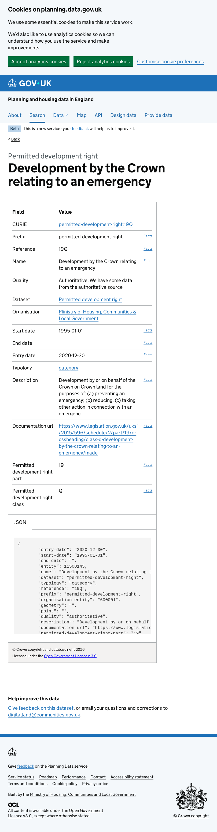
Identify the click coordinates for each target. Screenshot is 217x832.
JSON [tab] (20, 522)
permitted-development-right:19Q (96, 224)
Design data (123, 115)
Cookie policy (64, 783)
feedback (80, 128)
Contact (98, 776)
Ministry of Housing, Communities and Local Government (83, 794)
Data (61, 115)
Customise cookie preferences (170, 61)
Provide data (158, 115)
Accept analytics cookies (38, 61)
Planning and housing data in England (51, 99)
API (98, 115)
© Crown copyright (191, 815)
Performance (74, 776)
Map (82, 115)
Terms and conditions (27, 783)
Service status (21, 776)
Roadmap (48, 776)
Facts (148, 236)
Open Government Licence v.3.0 (70, 655)
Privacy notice (95, 783)
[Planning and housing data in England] (30, 83)
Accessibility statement (132, 776)
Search (37, 115)
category (68, 368)
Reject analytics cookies (103, 61)
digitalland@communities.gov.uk (44, 715)
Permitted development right (90, 299)
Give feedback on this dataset (40, 708)
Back (15, 139)
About (14, 115)
